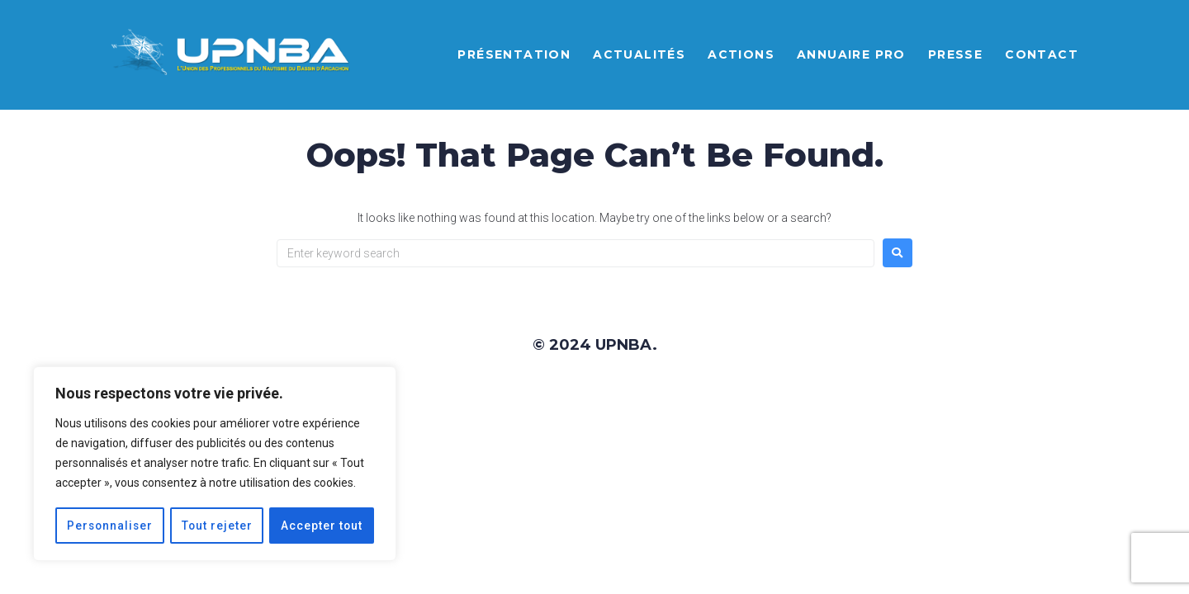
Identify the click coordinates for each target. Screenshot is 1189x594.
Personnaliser (110, 525)
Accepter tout (322, 525)
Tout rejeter (217, 525)
